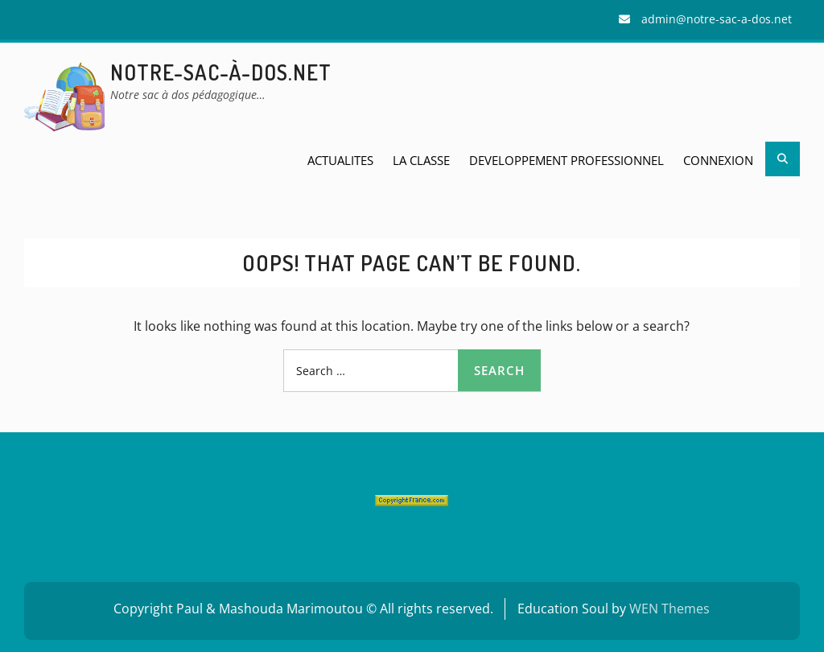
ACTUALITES (340, 160)
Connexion (718, 160)
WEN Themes (669, 608)
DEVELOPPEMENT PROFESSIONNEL (566, 160)
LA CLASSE (421, 160)
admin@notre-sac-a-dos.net (716, 19)
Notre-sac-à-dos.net (221, 72)
